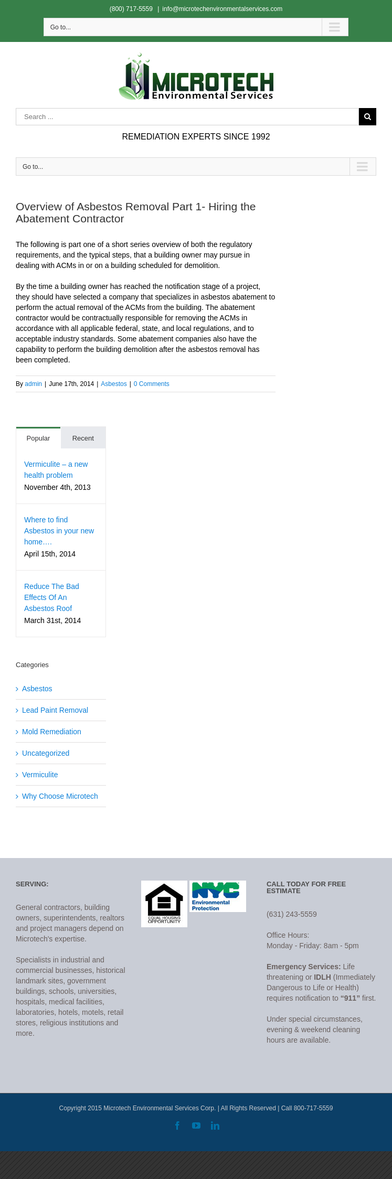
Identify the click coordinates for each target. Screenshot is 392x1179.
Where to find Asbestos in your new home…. (59, 531)
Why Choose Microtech (60, 796)
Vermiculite (40, 774)
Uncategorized (45, 753)
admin (33, 384)
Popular (38, 438)
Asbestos (113, 384)
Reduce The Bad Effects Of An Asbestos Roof (51, 597)
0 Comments (151, 384)
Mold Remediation (51, 731)
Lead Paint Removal (55, 710)
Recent (83, 438)
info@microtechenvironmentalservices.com (222, 9)
